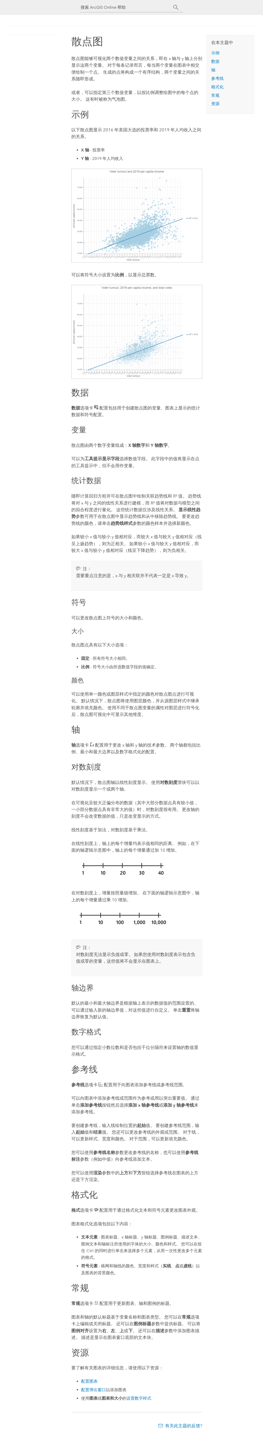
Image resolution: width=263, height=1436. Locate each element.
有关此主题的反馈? (183, 1425)
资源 (215, 103)
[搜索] (176, 7)
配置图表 (89, 1381)
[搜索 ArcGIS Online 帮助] (127, 7)
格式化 (217, 86)
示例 (215, 52)
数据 (215, 61)
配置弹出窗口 (93, 1389)
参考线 (217, 78)
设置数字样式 (138, 1398)
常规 (215, 95)
